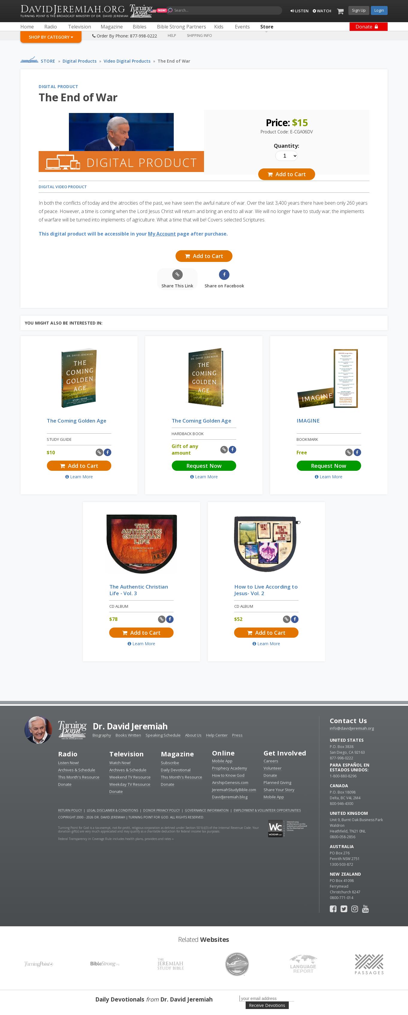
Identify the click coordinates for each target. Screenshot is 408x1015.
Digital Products (79, 61)
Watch (322, 10)
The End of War (174, 61)
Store (48, 61)
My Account (162, 233)
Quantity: (286, 145)
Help (172, 35)
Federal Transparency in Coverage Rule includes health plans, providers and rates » (116, 839)
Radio (67, 753)
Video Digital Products (127, 61)
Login (379, 10)
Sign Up (359, 10)
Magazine (177, 753)
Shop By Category (51, 37)
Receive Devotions (267, 1005)
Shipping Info (199, 35)
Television (126, 753)
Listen (300, 10)
